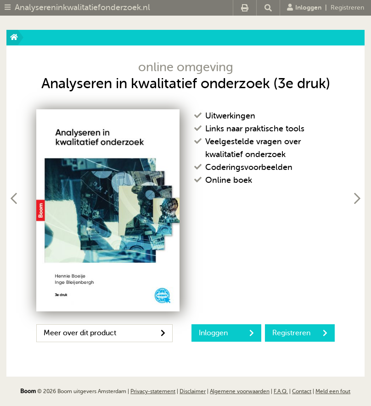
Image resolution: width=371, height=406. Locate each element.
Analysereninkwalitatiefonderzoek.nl (82, 7)
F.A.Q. (281, 391)
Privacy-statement (152, 391)
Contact (301, 391)
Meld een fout (332, 391)
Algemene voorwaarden (240, 391)
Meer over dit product (104, 333)
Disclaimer (193, 391)
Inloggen (304, 7)
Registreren (347, 7)
